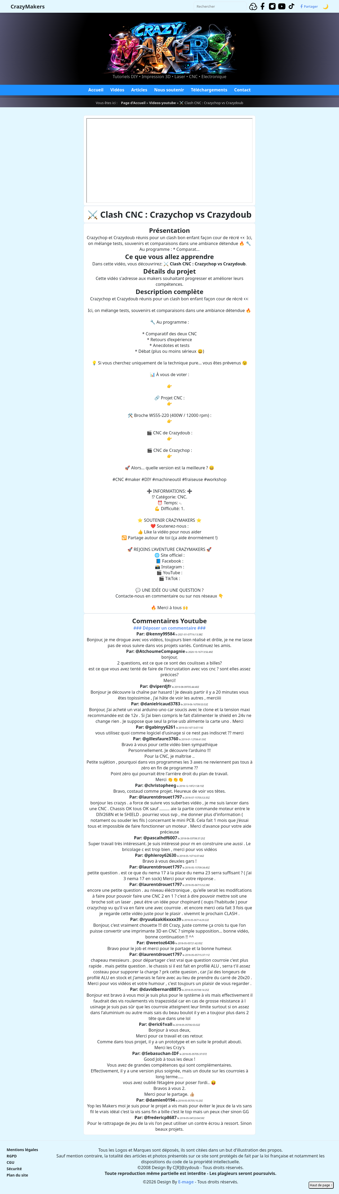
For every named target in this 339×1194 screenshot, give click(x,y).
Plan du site (17, 1175)
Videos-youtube (162, 102)
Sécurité (14, 1168)
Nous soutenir (169, 90)
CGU (10, 1162)
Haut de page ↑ (321, 1185)
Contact (242, 90)
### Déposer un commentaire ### (169, 628)
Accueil (95, 90)
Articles (139, 90)
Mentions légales (22, 1149)
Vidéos (117, 90)
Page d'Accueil (133, 102)
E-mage (186, 1182)
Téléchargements (209, 90)
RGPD (12, 1156)
